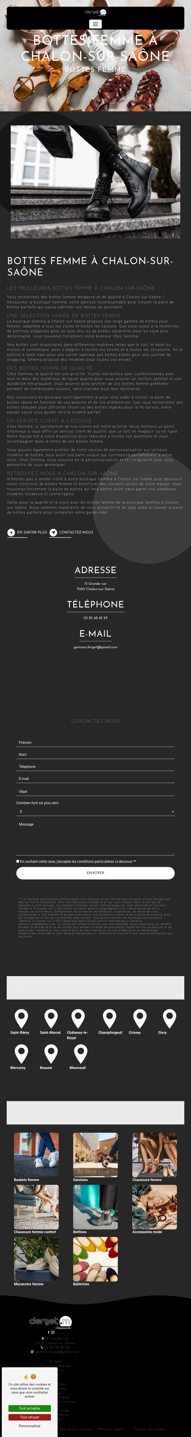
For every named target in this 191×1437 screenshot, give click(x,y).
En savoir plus (27, 532)
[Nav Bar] (95, 24)
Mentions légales (111, 1429)
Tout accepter (30, 1408)
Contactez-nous (71, 532)
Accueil (55, 1361)
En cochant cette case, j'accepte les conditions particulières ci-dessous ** (78, 840)
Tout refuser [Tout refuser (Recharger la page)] (29, 1417)
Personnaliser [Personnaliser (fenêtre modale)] (30, 1426)
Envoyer (95, 852)
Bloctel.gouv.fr (87, 912)
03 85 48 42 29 (96, 618)
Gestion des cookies (149, 1429)
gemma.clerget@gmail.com (95, 647)
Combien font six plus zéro (37, 782)
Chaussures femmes (55, 1366)
